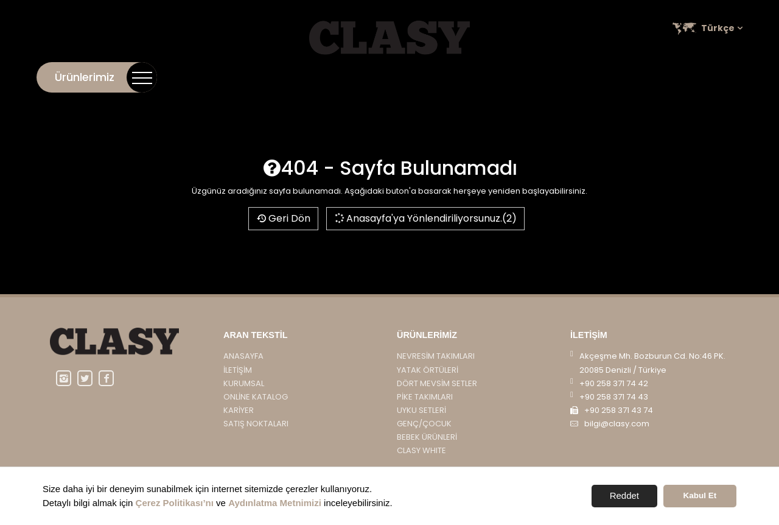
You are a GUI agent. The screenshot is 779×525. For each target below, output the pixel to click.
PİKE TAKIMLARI (425, 397)
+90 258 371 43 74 (618, 410)
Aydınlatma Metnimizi (274, 503)
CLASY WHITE (421, 450)
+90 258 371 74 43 (613, 397)
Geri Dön (283, 218)
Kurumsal (498, 77)
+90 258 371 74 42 (613, 383)
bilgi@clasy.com (616, 423)
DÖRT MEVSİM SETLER (437, 383)
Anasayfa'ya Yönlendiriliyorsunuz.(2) (425, 218)
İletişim (444, 77)
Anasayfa (243, 356)
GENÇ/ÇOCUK (424, 423)
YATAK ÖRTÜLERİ (427, 370)
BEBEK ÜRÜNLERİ (427, 437)
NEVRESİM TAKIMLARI (436, 356)
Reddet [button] (624, 495)
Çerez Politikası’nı (175, 503)
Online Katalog (570, 77)
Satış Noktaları (705, 77)
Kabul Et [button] (700, 495)
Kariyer (637, 77)
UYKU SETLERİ (421, 410)
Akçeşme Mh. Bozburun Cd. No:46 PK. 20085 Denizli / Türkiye (652, 362)
